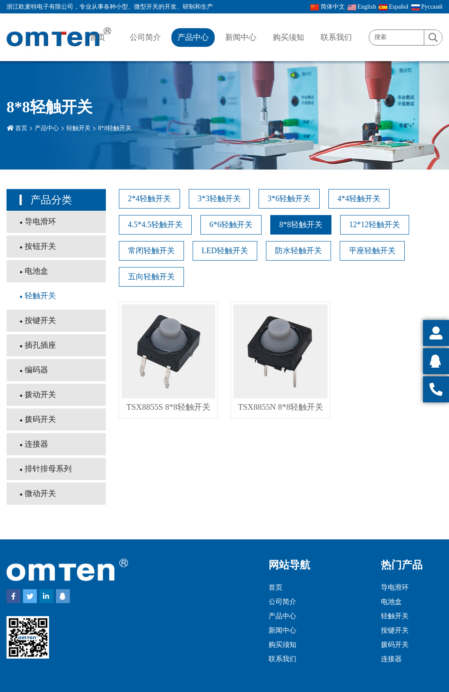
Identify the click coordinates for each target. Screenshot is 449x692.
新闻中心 (240, 37)
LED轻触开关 (225, 250)
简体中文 (327, 6)
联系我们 (336, 37)
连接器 (36, 444)
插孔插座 (40, 345)
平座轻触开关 (372, 250)
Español (394, 6)
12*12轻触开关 (374, 224)
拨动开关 (40, 394)
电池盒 (36, 271)
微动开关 (40, 493)
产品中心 (193, 37)
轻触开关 (78, 128)
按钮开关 (40, 246)
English (361, 6)
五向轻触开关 (151, 276)
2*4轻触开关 (149, 198)
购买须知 (288, 37)
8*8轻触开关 (114, 128)
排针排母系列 (48, 468)
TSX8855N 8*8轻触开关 (280, 406)
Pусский (427, 6)
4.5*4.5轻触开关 (155, 224)
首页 (97, 37)
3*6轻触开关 (289, 198)
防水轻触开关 (298, 250)
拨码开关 (40, 419)
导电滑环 (40, 221)
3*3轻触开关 (219, 198)
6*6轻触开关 (231, 224)
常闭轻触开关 (151, 250)
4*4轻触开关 (359, 198)
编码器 (36, 370)
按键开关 (40, 320)
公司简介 (145, 37)
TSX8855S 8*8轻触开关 (168, 406)
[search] (433, 38)
